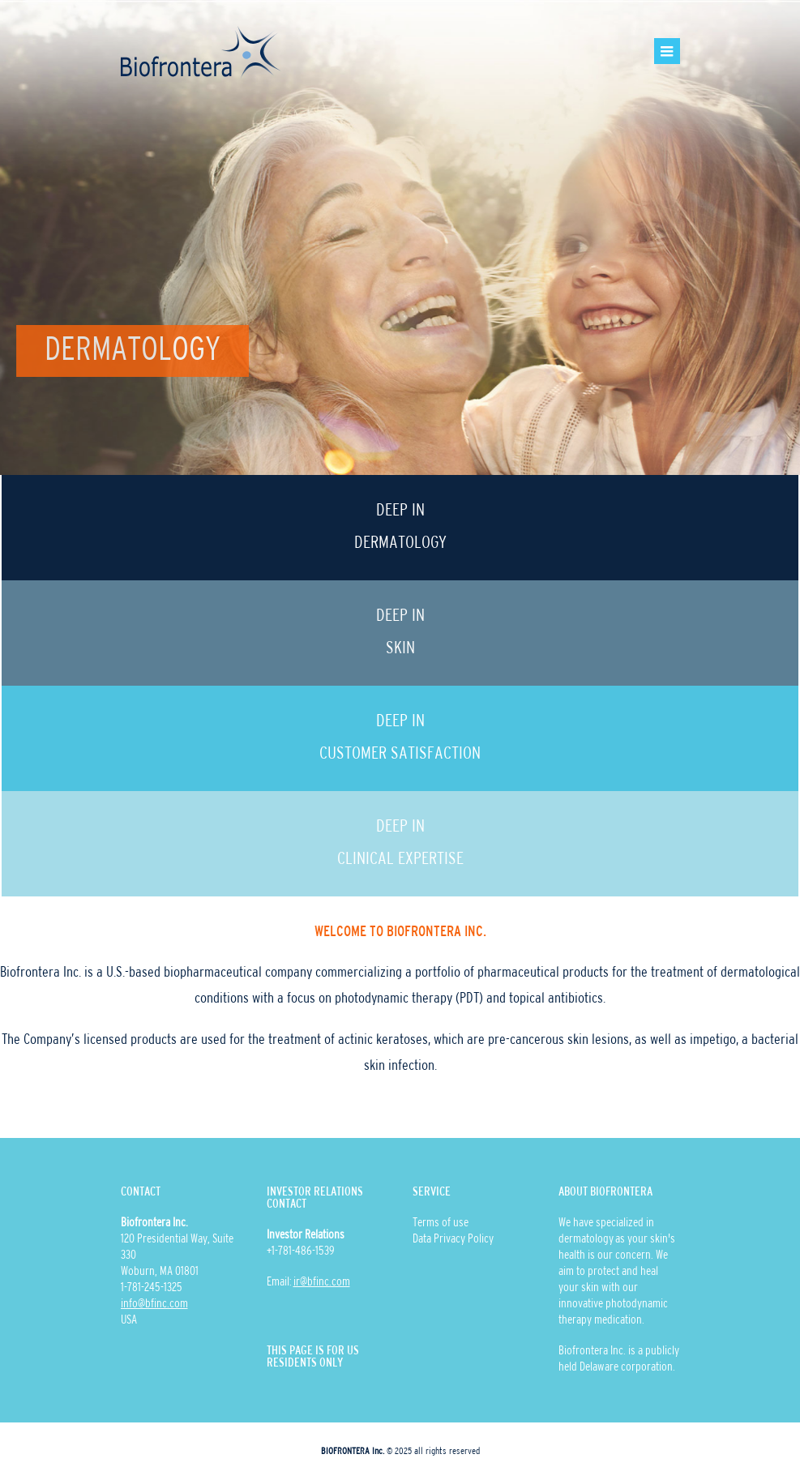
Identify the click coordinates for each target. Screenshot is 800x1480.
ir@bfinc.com (321, 1282)
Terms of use (440, 1223)
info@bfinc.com (154, 1304)
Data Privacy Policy (453, 1239)
